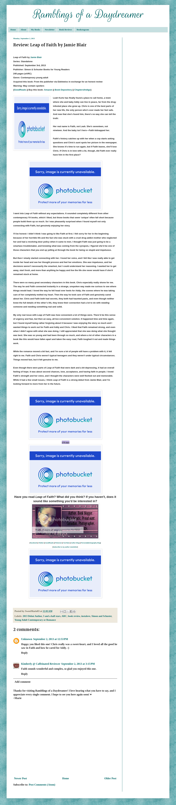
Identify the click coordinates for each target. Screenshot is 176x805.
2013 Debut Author (32, 616)
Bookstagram (83, 29)
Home (13, 29)
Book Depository (63, 90)
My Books (35, 29)
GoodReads (20, 90)
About (23, 29)
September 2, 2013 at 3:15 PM (78, 663)
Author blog (75, 543)
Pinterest (58, 543)
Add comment (22, 681)
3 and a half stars (52, 616)
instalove (85, 616)
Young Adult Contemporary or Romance (35, 620)
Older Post (110, 778)
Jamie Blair (36, 57)
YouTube (66, 543)
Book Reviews (65, 29)
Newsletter (50, 29)
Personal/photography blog (90, 543)
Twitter (41, 543)
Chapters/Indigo (82, 90)
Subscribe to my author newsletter (65, 547)
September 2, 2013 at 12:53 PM (50, 639)
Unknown (26, 639)
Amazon (48, 90)
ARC (64, 616)
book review (74, 616)
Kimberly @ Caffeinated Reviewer (40, 663)
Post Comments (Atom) (42, 784)
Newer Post (20, 778)
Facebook (33, 543)
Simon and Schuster (101, 616)
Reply (24, 652)
